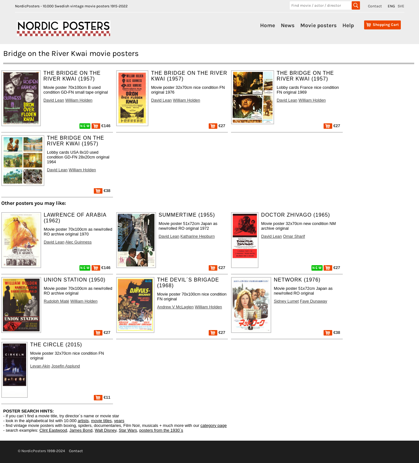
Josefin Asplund (65, 366)
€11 (102, 397)
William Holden (78, 100)
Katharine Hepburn (197, 236)
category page (213, 425)
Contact (375, 6)
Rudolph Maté (56, 301)
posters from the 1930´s (161, 430)
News (288, 25)
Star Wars (128, 430)
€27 (217, 125)
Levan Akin (40, 366)
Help (348, 25)
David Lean (53, 100)
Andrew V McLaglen (175, 307)
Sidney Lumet (286, 301)
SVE (401, 6)
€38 (102, 190)
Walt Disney (105, 430)
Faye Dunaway (313, 301)
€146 (101, 125)
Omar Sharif (294, 236)
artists (83, 420)
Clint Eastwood (53, 430)
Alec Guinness (78, 242)
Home (267, 25)
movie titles (101, 420)
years (119, 420)
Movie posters (318, 25)
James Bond (80, 430)
